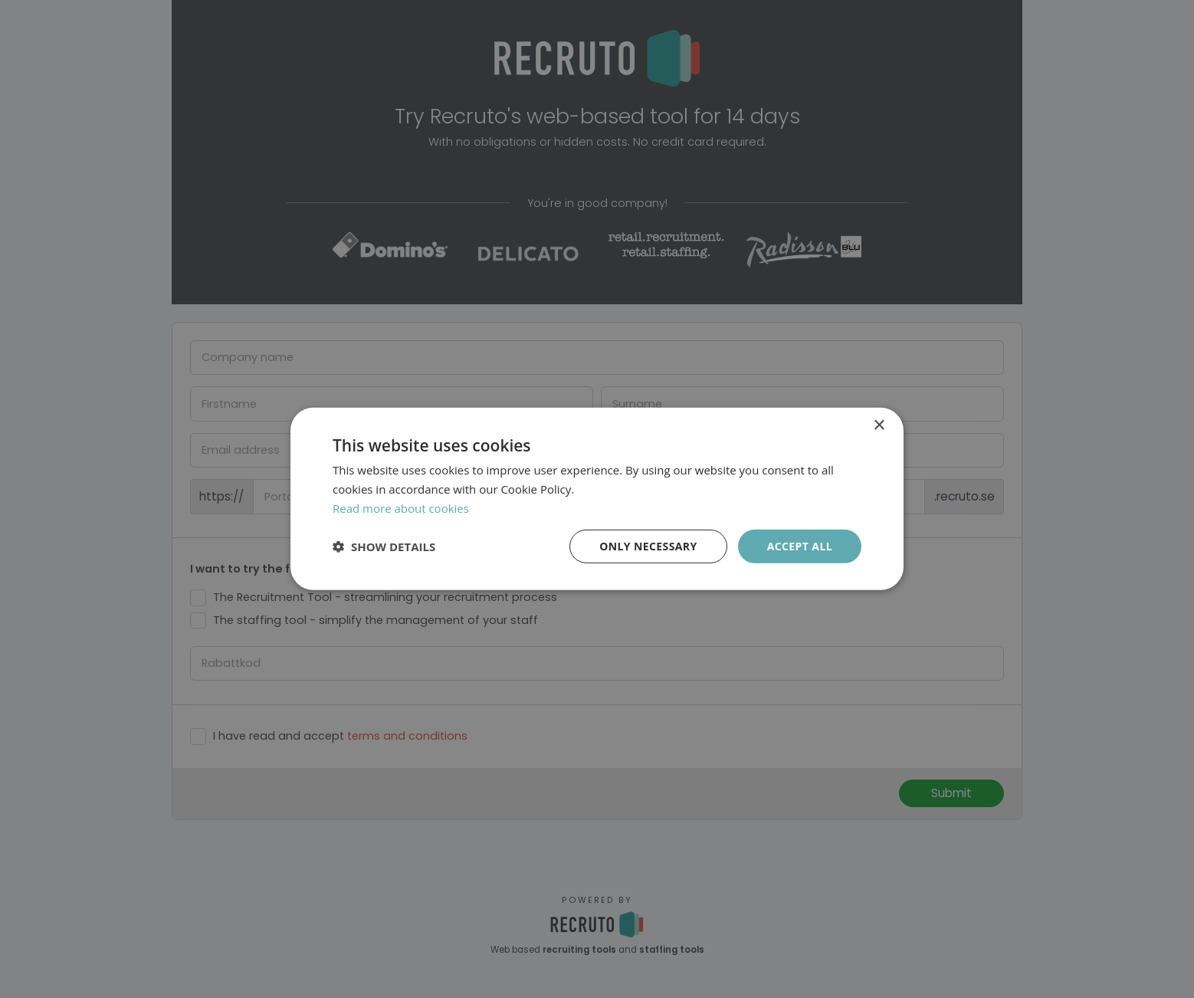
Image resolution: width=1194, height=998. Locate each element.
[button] (384, 546)
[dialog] (597, 499)
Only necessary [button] (648, 545)
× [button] (878, 426)
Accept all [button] (799, 545)
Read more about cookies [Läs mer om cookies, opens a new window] (401, 508)
